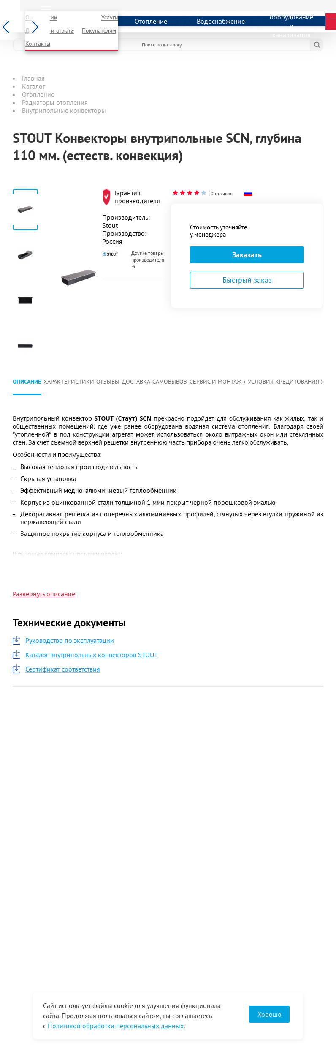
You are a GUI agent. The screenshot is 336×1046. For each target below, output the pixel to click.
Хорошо (269, 1014)
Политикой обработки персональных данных (116, 1025)
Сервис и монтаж (218, 381)
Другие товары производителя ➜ (147, 260)
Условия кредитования (285, 381)
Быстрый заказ (247, 280)
